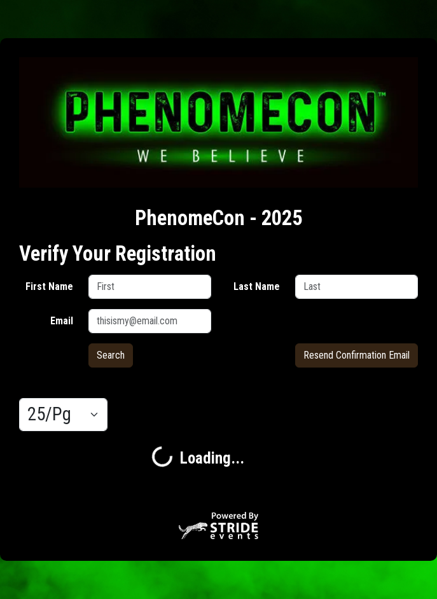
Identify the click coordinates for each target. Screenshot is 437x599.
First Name (49, 286)
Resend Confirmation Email (356, 355)
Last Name (256, 286)
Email (61, 321)
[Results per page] (63, 414)
